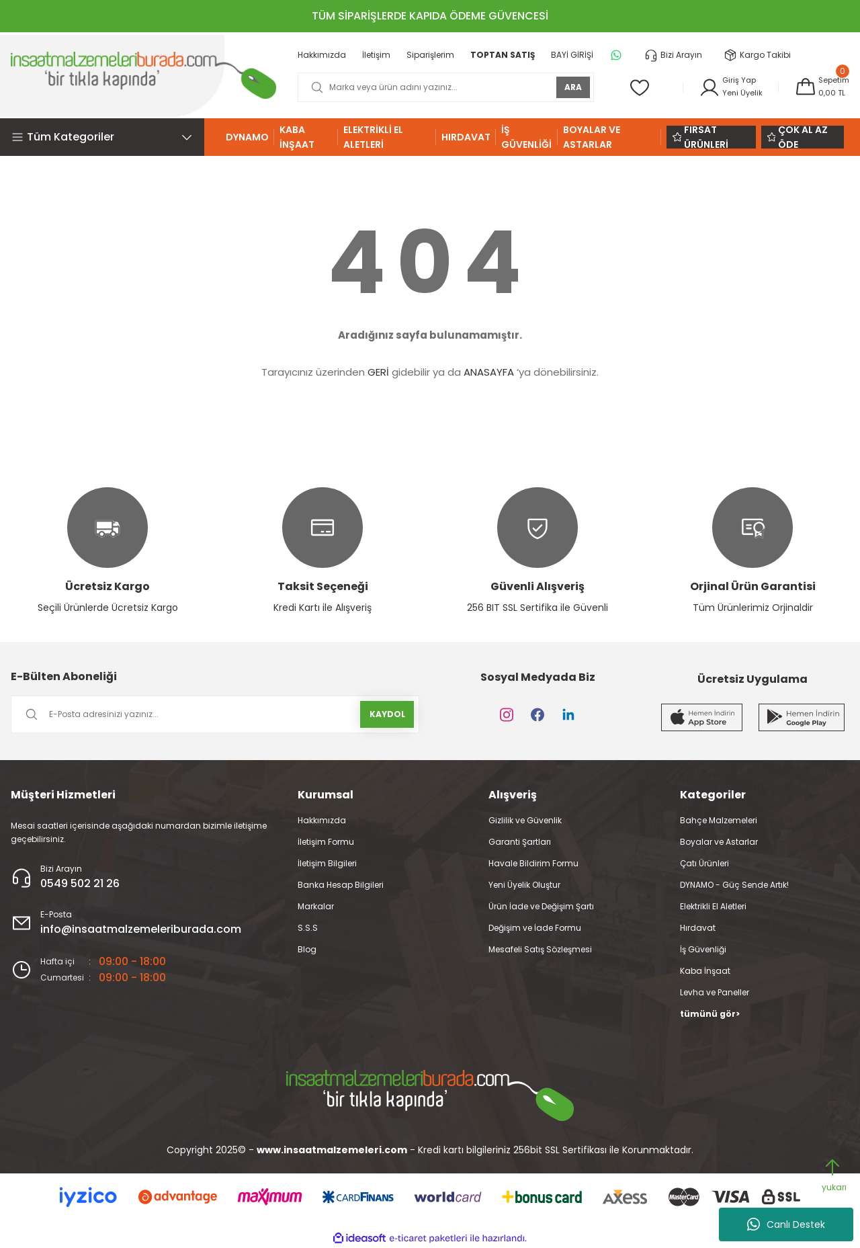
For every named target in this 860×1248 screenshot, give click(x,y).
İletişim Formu (326, 841)
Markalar (316, 906)
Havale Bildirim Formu (533, 863)
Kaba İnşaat (705, 970)
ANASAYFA (489, 372)
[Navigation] (107, 137)
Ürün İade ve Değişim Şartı (541, 906)
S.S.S (308, 927)
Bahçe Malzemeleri (718, 820)
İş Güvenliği (703, 949)
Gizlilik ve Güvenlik (525, 820)
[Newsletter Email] (215, 714)
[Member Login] (726, 87)
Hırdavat (698, 927)
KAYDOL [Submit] (387, 714)
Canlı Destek (786, 1224)
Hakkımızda (322, 820)
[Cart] (820, 87)
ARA (567, 87)
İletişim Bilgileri (327, 863)
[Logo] (143, 75)
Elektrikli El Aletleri (713, 906)
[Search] (443, 87)
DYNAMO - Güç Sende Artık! (734, 884)
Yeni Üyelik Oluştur (524, 884)
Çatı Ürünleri (704, 863)
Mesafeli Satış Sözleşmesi (540, 949)
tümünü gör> (710, 1014)
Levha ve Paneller (714, 992)
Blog (307, 949)
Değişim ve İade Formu (534, 927)
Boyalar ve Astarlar (719, 841)
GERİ (378, 372)
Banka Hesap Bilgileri (341, 884)
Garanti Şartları (519, 841)
